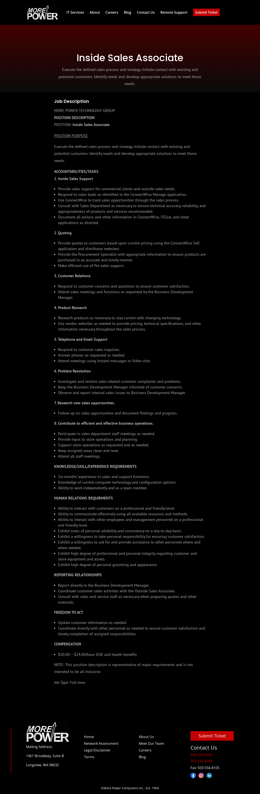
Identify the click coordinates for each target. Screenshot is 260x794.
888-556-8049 (201, 754)
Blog (127, 12)
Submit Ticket (206, 12)
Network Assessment (101, 743)
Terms (89, 757)
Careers (111, 12)
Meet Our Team (151, 743)
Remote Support (173, 12)
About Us (146, 736)
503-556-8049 (201, 761)
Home (89, 736)
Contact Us (146, 12)
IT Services (75, 12)
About (95, 12)
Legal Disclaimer (97, 750)
